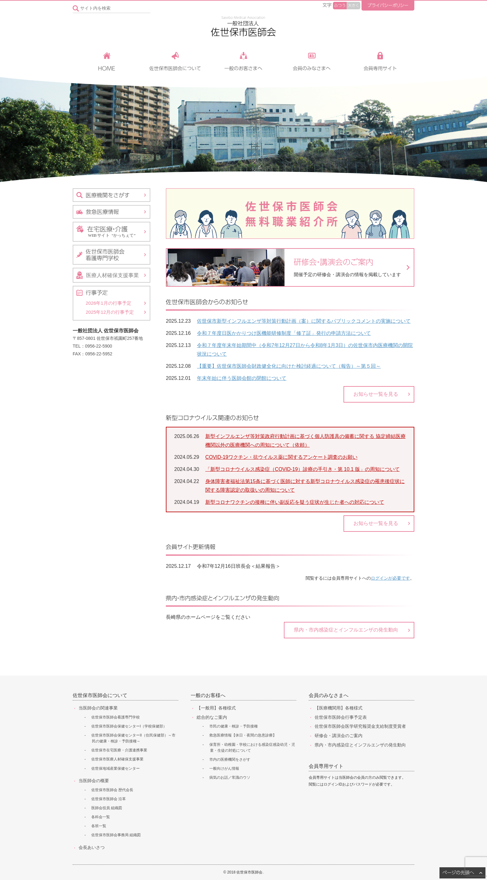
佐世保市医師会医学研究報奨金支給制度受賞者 (360, 726)
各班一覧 (98, 826)
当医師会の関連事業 (98, 707)
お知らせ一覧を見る (375, 394)
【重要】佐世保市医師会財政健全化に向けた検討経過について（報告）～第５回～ (289, 366)
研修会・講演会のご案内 (338, 735)
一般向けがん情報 (224, 768)
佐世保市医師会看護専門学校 (115, 717)
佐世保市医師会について (100, 695)
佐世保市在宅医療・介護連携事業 (119, 750)
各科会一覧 (100, 817)
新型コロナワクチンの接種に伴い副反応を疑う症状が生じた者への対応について (294, 502)
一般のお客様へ (208, 695)
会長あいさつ (92, 847)
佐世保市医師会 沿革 (108, 799)
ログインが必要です (390, 578)
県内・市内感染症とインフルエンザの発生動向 (346, 629)
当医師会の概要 (94, 780)
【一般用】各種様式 (216, 707)
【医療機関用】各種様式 (338, 707)
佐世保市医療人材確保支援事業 (117, 759)
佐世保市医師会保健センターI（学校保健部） (129, 726)
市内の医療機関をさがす (229, 759)
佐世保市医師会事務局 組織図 (116, 835)
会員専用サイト (326, 766)
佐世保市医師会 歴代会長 (112, 790)
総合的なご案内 (212, 717)
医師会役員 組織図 (106, 808)
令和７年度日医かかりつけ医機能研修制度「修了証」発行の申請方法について (284, 333)
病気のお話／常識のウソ (229, 777)
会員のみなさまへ (328, 695)
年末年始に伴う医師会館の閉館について (241, 378)
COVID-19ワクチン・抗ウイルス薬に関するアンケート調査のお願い (281, 457)
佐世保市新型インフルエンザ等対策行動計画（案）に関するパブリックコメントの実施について (304, 321)
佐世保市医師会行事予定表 (341, 717)
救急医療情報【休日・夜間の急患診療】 (242, 735)
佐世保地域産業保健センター (115, 768)
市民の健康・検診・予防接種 (233, 726)
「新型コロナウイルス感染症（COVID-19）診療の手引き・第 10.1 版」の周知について (302, 469)
